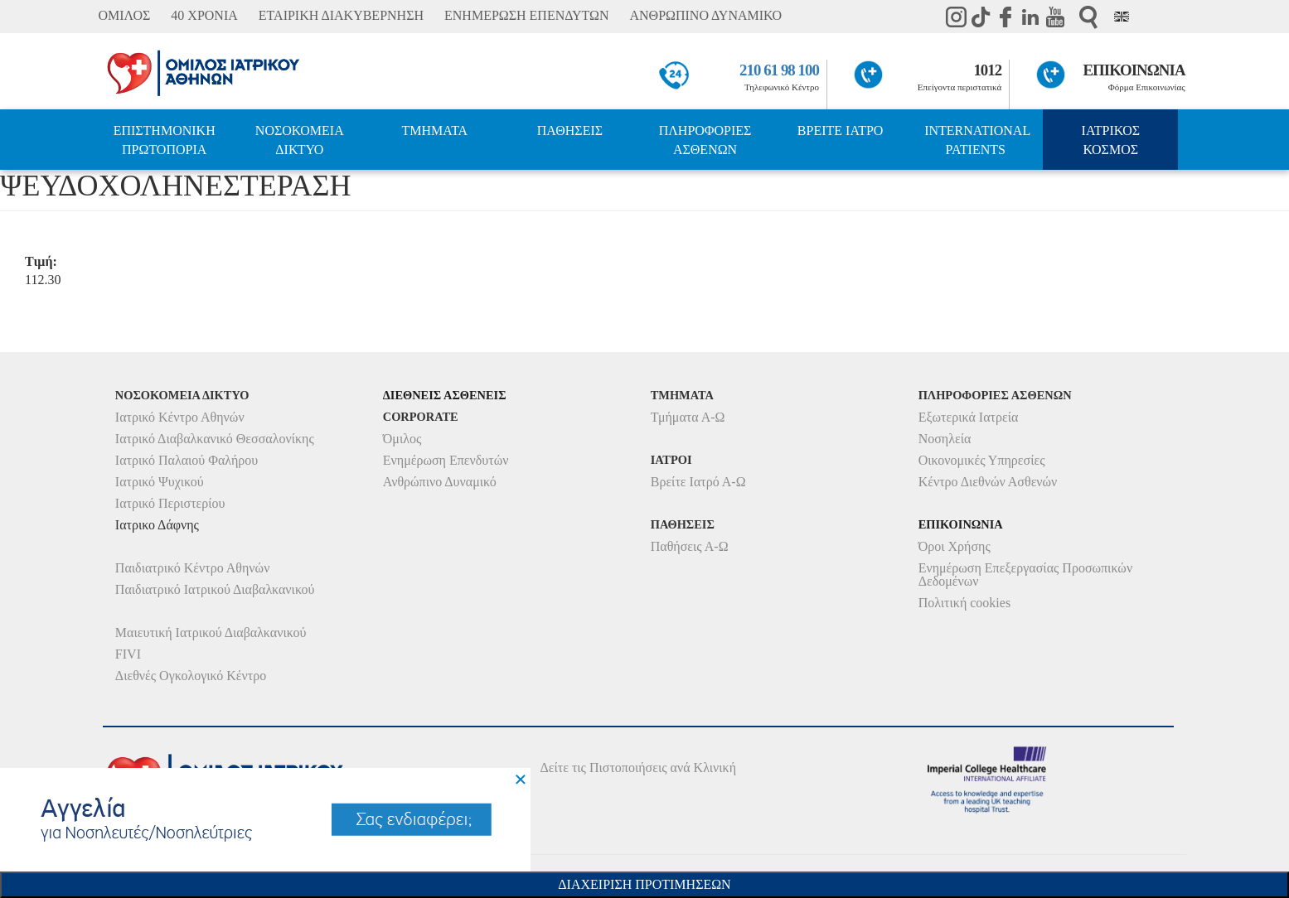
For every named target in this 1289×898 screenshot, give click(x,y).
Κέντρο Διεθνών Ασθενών (988, 482)
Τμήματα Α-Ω (688, 417)
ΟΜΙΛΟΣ (124, 15)
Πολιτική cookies (964, 603)
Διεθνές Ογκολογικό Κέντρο (190, 676)
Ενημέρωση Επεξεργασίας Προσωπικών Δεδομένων (1025, 574)
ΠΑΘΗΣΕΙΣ (570, 130)
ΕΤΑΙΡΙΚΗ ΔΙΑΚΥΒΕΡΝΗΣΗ (341, 15)
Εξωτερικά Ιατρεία (968, 417)
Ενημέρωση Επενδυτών (446, 460)
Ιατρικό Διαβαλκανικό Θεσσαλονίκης (214, 439)
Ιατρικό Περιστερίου (170, 503)
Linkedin (1030, 16)
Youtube (1055, 16)
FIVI (128, 654)
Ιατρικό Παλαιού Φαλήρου (186, 460)
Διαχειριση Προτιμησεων (644, 884)
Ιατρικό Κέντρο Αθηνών (180, 417)
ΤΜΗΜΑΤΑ (435, 130)
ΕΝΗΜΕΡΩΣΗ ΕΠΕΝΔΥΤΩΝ (526, 15)
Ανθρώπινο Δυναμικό (440, 482)
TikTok (980, 16)
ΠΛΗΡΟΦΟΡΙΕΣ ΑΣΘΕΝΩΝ (705, 140)
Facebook (1005, 16)
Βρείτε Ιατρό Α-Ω (698, 482)
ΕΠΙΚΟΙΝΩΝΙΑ (1134, 70)
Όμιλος (402, 439)
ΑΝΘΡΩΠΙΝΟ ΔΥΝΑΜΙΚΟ (706, 15)
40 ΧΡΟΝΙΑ (204, 15)
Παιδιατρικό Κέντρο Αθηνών (192, 568)
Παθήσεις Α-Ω (690, 546)
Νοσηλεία (945, 439)
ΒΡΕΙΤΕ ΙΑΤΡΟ (840, 130)
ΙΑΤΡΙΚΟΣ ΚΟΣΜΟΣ (1111, 140)
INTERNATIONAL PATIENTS (977, 140)
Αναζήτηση (1088, 17)
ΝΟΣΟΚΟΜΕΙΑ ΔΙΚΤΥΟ (299, 140)
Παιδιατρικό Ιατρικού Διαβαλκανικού (215, 589)
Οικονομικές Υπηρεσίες (981, 460)
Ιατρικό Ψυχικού (159, 482)
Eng (1121, 16)
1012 (987, 70)
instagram (955, 16)
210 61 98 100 (779, 70)
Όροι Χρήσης (954, 546)
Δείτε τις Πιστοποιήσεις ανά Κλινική (638, 767)
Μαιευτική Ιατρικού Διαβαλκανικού (211, 632)
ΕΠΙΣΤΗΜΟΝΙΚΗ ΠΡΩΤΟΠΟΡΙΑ (165, 140)
